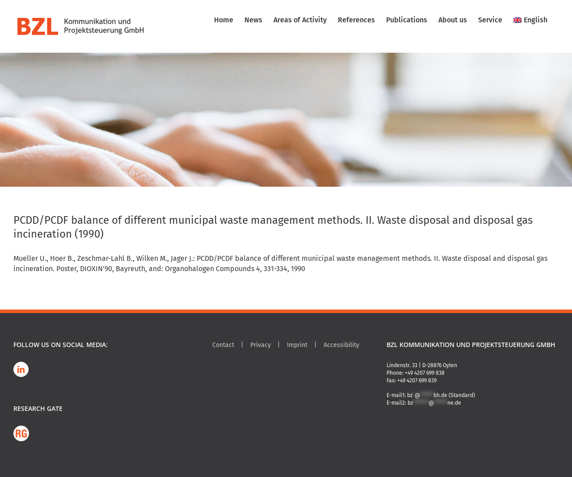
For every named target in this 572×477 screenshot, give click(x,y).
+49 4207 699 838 (425, 373)
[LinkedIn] (21, 369)
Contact (223, 345)
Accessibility (341, 345)
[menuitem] (530, 20)
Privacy (260, 345)
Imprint (297, 345)
